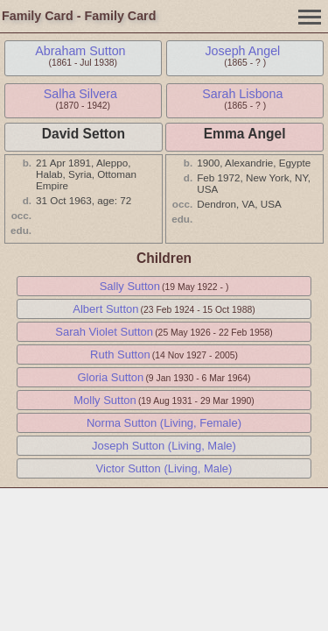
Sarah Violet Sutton (104, 331)
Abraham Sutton (80, 51)
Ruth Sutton (120, 354)
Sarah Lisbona (242, 94)
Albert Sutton (105, 309)
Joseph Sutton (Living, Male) (164, 445)
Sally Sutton (130, 286)
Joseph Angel (242, 51)
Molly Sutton (104, 400)
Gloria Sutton (110, 377)
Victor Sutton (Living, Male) (164, 468)
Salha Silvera (80, 94)
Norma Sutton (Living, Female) (164, 422)
